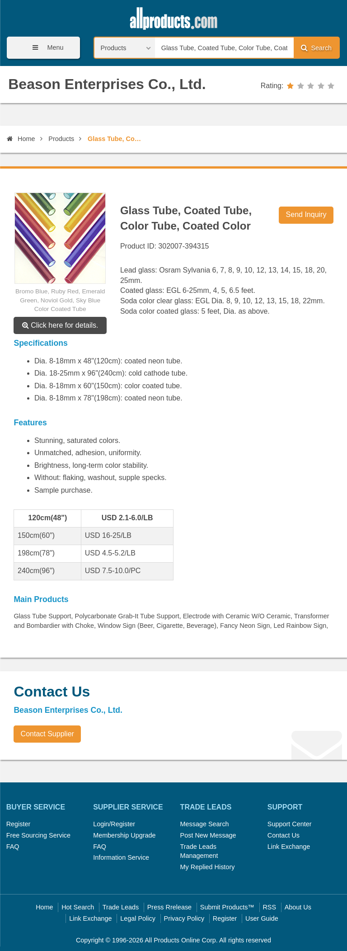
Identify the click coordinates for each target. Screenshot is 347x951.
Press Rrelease (169, 907)
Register (18, 824)
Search (316, 48)
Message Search (204, 824)
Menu (44, 47)
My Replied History (207, 867)
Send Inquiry (306, 214)
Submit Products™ (227, 907)
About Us (298, 907)
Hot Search (77, 907)
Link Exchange (288, 846)
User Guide (261, 918)
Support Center (289, 824)
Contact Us (283, 835)
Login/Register (114, 824)
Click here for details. (60, 325)
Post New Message (208, 835)
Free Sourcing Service (38, 835)
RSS (269, 907)
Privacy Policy (184, 918)
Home (21, 138)
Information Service (121, 857)
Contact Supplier (47, 734)
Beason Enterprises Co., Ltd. (107, 84)
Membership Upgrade (124, 835)
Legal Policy (137, 918)
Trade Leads (121, 907)
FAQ (12, 846)
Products (61, 138)
